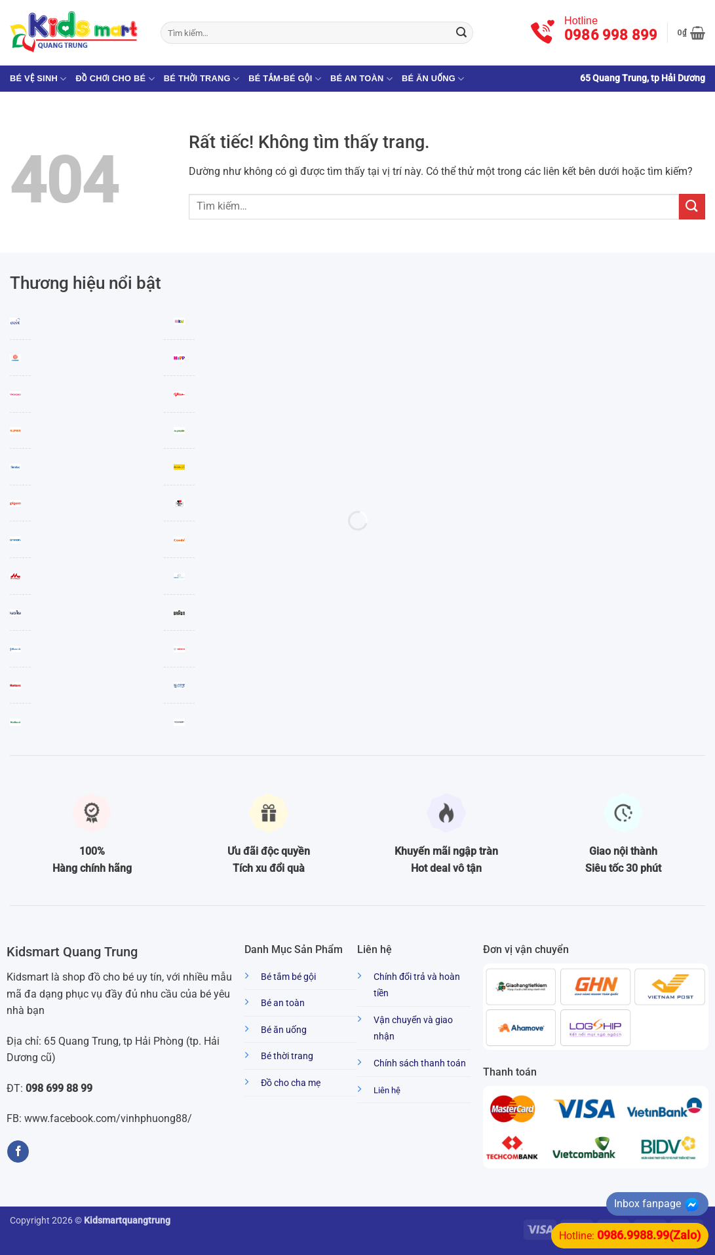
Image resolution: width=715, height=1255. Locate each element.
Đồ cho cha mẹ (290, 1083)
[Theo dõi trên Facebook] (18, 1151)
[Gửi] (461, 33)
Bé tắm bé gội (288, 977)
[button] (691, 32)
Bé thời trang (201, 79)
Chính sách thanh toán (420, 1063)
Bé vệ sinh (38, 79)
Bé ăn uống (433, 79)
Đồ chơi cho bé (114, 79)
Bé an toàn (361, 79)
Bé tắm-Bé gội (284, 79)
